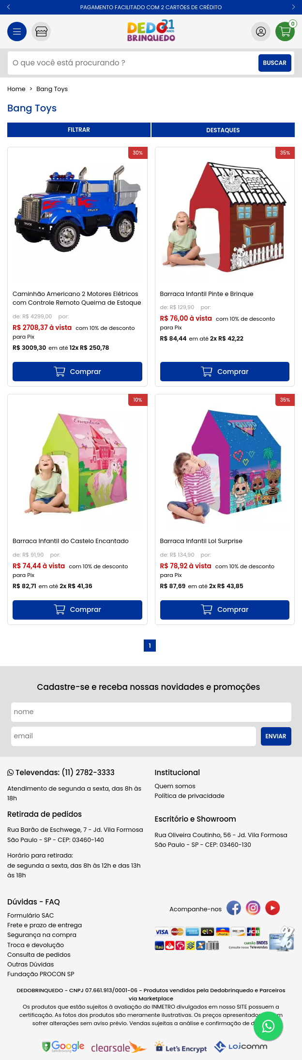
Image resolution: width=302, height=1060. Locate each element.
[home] (151, 31)
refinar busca (79, 130)
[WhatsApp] (268, 1026)
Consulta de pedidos (39, 955)
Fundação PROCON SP (40, 974)
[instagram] (253, 909)
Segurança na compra (41, 935)
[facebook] (233, 909)
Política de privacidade (190, 796)
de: (17, 316)
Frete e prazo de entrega (44, 925)
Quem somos (175, 786)
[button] (8, 7)
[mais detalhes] (77, 371)
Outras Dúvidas (30, 964)
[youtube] (272, 909)
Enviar (276, 736)
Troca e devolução (35, 945)
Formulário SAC (30, 915)
